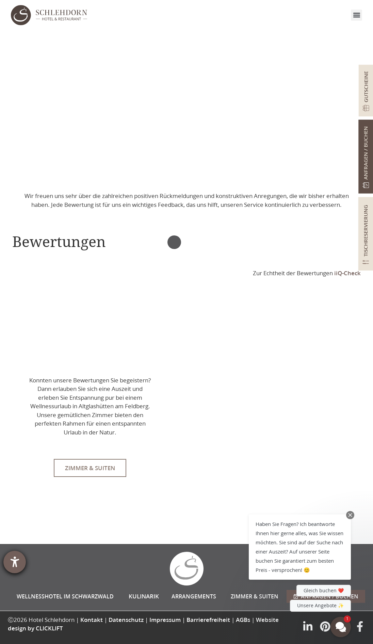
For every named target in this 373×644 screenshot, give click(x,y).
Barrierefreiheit (208, 620)
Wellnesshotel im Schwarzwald (65, 596)
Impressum (165, 620)
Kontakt (91, 620)
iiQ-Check (347, 273)
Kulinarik (144, 596)
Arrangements (194, 596)
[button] (356, 15)
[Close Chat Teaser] (350, 515)
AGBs (243, 620)
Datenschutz (126, 620)
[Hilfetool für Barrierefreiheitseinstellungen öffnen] (14, 562)
